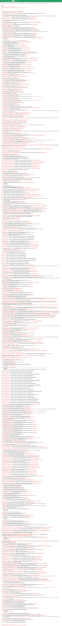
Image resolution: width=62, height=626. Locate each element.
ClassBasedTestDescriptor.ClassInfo (7, 76)
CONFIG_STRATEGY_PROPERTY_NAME (7, 317)
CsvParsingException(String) (6, 593)
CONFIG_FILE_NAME (4, 309)
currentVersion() (4, 609)
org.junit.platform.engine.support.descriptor (20, 114)
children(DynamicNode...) (5, 68)
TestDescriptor (30, 436)
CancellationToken (22, 20)
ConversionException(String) (6, 446)
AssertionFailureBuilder (23, 45)
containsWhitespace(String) (5, 438)
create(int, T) (3, 499)
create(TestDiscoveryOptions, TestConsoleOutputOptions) (10, 528)
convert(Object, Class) (4, 453)
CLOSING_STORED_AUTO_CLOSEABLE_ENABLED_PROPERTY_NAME (12, 209)
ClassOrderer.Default (4, 97)
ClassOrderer (3, 93)
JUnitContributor (40, 442)
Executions (22, 487)
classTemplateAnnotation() (5, 135)
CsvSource (31, 234)
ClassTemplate (3, 133)
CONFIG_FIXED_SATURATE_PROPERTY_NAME (8, 315)
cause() (2, 41)
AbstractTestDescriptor (28, 62)
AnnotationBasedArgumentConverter (33, 455)
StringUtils (33, 420)
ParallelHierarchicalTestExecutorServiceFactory (43, 530)
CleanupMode (3, 171)
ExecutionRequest (45, 537)
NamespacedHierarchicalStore (27, 197)
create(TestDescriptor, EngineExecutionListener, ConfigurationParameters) (13, 537)
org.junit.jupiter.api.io (14, 171)
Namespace (29, 504)
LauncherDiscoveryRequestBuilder (36, 320)
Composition (3, 252)
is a (24, 437)
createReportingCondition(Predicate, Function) (8, 567)
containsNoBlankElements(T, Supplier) (7, 424)
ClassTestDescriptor (4, 150)
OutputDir (28, 525)
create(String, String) (4, 508)
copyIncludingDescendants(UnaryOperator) (8, 481)
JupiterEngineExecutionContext (25, 187)
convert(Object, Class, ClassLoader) (7, 457)
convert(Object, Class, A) (5, 455)
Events (21, 485)
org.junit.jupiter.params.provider (19, 586)
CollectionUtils (3, 217)
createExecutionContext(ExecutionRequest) (8, 547)
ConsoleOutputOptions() (5, 350)
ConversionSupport (4, 449)
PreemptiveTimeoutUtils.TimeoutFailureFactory (45, 580)
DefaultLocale (25, 489)
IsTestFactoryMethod (38, 556)
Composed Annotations (5, 237)
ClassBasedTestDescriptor (5, 74)
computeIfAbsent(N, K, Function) (6, 275)
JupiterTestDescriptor (35, 166)
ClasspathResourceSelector (5, 109)
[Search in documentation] (54, 2)
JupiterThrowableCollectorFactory (34, 575)
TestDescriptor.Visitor (34, 248)
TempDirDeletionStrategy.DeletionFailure (24, 41)
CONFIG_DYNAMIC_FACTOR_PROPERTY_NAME (9, 301)
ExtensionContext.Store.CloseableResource (27, 182)
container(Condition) (4, 412)
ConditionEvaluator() (4, 292)
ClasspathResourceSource (35, 107)
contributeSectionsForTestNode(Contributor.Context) (10, 442)
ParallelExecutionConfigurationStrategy (45, 545)
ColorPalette (3, 219)
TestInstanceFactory (43, 573)
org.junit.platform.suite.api (25, 341)
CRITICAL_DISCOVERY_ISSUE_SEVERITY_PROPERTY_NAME (11, 584)
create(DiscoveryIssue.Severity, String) (7, 532)
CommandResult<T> (4, 230)
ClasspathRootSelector (5, 116)
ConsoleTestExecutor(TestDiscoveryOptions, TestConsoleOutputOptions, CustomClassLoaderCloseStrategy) (19, 355)
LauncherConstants (32, 28)
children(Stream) (4, 66)
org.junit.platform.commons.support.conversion (23, 444)
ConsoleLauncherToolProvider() (6, 348)
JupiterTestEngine (32, 547)
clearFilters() (3, 175)
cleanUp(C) (3, 158)
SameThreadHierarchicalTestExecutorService (32, 194)
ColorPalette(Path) (4, 221)
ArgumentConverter (34, 460)
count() (2, 485)
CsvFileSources (3, 589)
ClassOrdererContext (4, 105)
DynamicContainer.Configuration (32, 60)
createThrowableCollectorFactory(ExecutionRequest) (9, 577)
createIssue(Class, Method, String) (6, 556)
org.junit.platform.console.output (14, 219)
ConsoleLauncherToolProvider (6, 346)
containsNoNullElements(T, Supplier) (7, 428)
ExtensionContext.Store (34, 271)
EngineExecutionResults (27, 418)
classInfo (2, 84)
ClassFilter (3, 82)
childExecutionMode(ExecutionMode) (7, 60)
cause (26, 52)
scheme (6, 73)
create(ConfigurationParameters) (6, 530)
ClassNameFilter (4, 89)
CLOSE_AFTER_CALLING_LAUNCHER (7, 205)
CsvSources (3, 599)
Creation (2, 582)
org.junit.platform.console (14, 344)
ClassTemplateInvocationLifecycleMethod (37, 135)
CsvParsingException (4, 591)
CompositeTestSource (4, 250)
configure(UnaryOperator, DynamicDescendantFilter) (9, 343)
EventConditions (28, 408)
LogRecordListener (24, 173)
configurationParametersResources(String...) (8, 339)
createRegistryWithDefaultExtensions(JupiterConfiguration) (11, 565)
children (2, 62)
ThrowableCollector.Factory (30, 495)
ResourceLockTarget (27, 70)
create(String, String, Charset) (6, 517)
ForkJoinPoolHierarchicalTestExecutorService (32, 189)
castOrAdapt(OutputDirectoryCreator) (7, 37)
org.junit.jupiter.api (13, 93)
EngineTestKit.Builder (33, 24)
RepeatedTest (35, 603)
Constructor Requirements (5, 372)
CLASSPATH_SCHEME (4, 107)
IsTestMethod (37, 558)
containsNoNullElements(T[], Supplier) (7, 432)
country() (2, 489)
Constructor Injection (4, 370)
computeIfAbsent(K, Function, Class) (7, 271)
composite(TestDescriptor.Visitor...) (7, 248)
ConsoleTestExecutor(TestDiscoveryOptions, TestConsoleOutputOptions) (13, 353)
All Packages (12, 7)
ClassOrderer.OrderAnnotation (6, 101)
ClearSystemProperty (4, 176)
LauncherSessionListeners (33, 246)
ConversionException (4, 444)
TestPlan (22, 434)
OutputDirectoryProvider (38, 37)
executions (11, 488)
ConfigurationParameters (30, 309)
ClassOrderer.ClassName (24, 87)
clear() (2, 173)
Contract (2, 440)
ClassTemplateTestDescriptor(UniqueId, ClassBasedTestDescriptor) (12, 148)
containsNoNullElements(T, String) (6, 426)
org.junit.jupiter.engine (11, 363)
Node (28, 158)
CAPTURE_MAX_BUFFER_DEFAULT (6, 28)
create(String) (3, 506)
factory (8, 579)
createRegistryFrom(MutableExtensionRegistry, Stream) (10, 563)
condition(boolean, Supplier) (5, 286)
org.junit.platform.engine (16, 26)
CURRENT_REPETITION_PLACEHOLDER (7, 603)
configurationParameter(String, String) (7, 320)
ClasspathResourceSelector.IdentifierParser (8, 112)
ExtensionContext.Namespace (29, 502)
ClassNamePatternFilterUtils (5, 91)
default (22, 498)
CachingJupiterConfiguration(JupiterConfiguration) (9, 13)
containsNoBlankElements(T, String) (7, 422)
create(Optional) (3, 525)
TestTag (23, 506)
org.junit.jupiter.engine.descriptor (18, 74)
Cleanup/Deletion (4, 169)
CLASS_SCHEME (4, 72)
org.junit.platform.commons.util (15, 85)
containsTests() (3, 434)
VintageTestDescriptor (32, 18)
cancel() (2, 20)
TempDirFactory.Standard (41, 571)
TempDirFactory (20, 186)
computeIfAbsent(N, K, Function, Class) (7, 277)
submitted (19, 174)
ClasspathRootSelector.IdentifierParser (7, 119)
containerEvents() (4, 418)
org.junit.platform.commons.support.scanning (15, 82)
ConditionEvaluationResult (5, 288)
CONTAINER (3, 414)
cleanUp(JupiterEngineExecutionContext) (8, 160)
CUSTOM (2, 615)
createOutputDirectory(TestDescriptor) (7, 561)
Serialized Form (24, 7)
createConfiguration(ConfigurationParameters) (9, 545)
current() (2, 601)
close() (2, 182)
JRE (25, 605)
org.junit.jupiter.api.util (20, 176)
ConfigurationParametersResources (7, 341)
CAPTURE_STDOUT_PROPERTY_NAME (7, 35)
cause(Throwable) (4, 45)
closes (32, 208)
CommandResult (28, 499)
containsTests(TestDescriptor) (6, 436)
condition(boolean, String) (5, 284)
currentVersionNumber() (5, 613)
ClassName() (3, 87)
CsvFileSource (32, 232)
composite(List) (3, 246)
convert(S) (3, 451)
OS (24, 601)
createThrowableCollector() (5, 575)
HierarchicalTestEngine (40, 549)
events (10, 486)
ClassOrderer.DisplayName (5, 99)
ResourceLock (28, 192)
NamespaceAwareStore (34, 273)
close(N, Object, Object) (5, 203)
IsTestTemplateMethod (38, 559)
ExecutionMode (27, 280)
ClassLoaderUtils (4, 85)
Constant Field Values (18, 7)
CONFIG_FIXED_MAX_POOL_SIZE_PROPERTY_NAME (9, 311)
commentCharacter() (4, 232)
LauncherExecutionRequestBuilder (35, 22)
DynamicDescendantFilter (40, 343)
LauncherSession (22, 201)
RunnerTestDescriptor (26, 175)
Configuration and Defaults (5, 319)
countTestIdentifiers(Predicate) (6, 491)
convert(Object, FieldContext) (6, 467)
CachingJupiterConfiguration (6, 11)
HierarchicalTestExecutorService (31, 190)
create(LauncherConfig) (5, 543)
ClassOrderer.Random (4, 103)
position (22, 115)
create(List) (3, 523)
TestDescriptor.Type (27, 414)
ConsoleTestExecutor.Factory (6, 357)
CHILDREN (3, 70)
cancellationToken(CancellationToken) (7, 22)
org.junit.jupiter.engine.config (19, 11)
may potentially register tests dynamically (33, 437)
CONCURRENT (3, 280)
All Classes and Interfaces (5, 7)
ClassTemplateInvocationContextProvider (8, 139)
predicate (20, 492)
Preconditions (30, 284)
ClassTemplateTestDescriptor (6, 147)
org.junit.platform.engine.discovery (17, 89)
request (24, 550)
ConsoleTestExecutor (48, 353)
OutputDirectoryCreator (33, 561)
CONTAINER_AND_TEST (5, 416)
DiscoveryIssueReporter (36, 215)
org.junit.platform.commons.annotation (18, 440)
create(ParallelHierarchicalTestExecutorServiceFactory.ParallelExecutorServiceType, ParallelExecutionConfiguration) (20, 534)
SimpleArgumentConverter (30, 453)
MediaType (27, 508)
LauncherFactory (25, 497)
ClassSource (31, 72)
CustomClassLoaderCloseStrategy (41, 205)
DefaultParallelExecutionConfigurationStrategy (49, 298)
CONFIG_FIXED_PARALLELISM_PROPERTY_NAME (9, 313)
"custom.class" (42, 616)
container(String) (4, 410)
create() (2, 493)
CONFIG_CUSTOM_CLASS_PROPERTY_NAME (8, 298)
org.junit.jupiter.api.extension (21, 137)
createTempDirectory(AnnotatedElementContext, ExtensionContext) (12, 569)
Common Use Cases (4, 236)
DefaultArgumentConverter (34, 457)
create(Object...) (3, 502)
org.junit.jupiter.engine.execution (16, 290)
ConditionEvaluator (4, 290)
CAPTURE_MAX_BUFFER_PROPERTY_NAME (8, 30)
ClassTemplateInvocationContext (6, 137)
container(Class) (4, 408)
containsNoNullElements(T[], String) (7, 430)
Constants (39, 209)
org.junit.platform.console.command (17, 230)
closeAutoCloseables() (5, 207)
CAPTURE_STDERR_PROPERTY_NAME (7, 33)
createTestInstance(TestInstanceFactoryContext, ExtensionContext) (12, 573)
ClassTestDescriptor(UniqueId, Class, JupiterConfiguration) (11, 152)
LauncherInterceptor (23, 199)
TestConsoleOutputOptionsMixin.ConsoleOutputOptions (38, 350)
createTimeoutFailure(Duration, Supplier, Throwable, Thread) (11, 580)
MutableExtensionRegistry (42, 563)
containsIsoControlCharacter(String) (7, 420)
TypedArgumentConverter (26, 451)
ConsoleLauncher (4, 344)
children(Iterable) (4, 64)
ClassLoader (17, 86)
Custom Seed (3, 620)
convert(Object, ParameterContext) (7, 459)
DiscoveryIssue (21, 43)
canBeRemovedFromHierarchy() (6, 18)
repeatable (14, 325)
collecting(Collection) (4, 215)
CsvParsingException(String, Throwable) (8, 595)
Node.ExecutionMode (35, 282)
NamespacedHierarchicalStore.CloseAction (36, 203)
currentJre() (3, 605)
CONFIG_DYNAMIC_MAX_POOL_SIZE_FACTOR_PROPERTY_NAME (11, 303)
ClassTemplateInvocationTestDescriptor (7, 143)
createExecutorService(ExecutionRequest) (8, 551)
